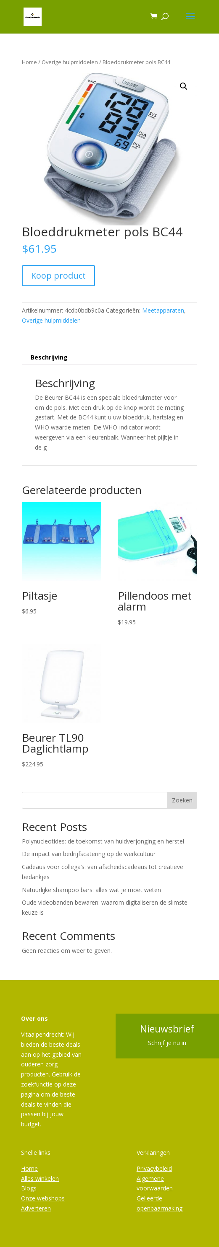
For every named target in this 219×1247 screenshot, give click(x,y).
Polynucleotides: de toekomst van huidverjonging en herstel (103, 841)
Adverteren (36, 1208)
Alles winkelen (40, 1178)
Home (29, 62)
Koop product (58, 275)
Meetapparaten (163, 310)
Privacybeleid (154, 1168)
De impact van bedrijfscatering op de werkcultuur (89, 854)
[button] (183, 86)
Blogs (29, 1188)
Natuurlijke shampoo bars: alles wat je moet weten (91, 890)
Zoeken (182, 800)
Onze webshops (43, 1198)
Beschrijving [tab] (49, 357)
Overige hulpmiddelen (70, 62)
